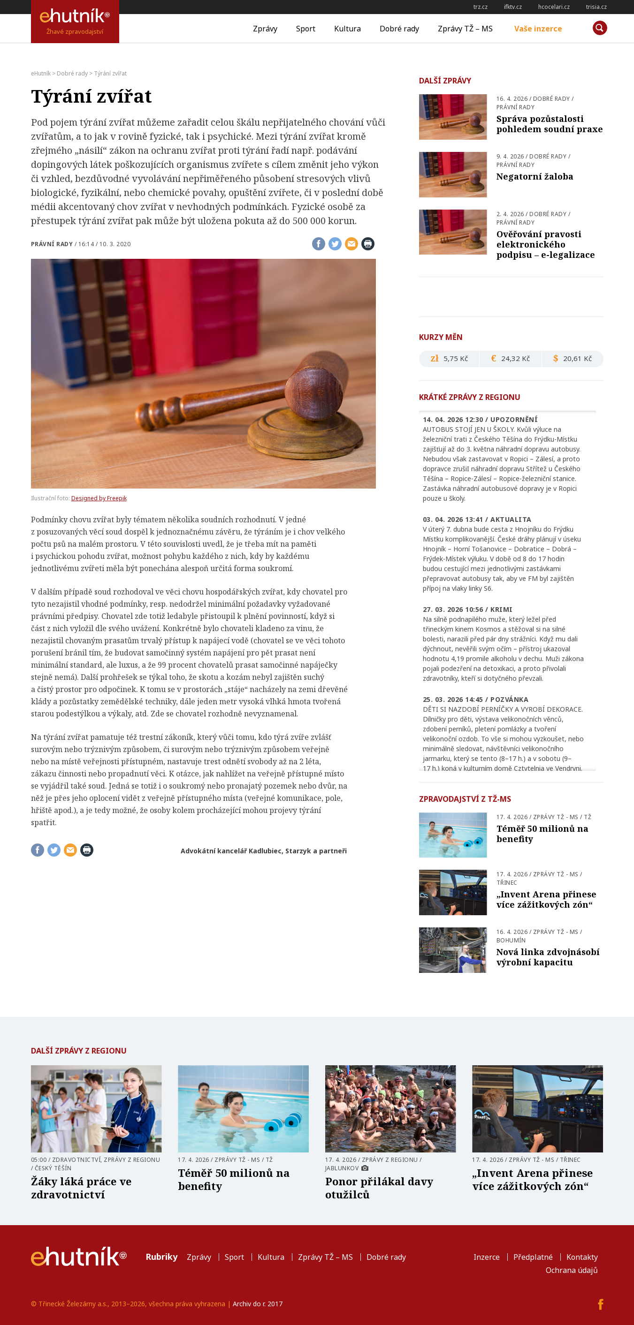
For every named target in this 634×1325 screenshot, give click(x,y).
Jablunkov (342, 1168)
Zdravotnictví (76, 1160)
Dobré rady (399, 28)
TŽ (587, 817)
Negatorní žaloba (535, 176)
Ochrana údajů (572, 1270)
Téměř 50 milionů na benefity (542, 833)
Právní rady (52, 244)
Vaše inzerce (538, 28)
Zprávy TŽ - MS (556, 817)
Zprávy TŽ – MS (465, 28)
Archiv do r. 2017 (258, 1303)
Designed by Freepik (99, 498)
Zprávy (265, 28)
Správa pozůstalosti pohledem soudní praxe (550, 124)
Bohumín (511, 940)
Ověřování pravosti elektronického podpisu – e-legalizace (546, 244)
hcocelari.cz (554, 7)
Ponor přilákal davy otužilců (379, 1187)
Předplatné (533, 1257)
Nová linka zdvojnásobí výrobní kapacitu (548, 957)
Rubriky (161, 1256)
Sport (305, 28)
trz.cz (481, 7)
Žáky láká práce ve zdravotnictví (81, 1187)
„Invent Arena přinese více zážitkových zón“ (546, 899)
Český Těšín (53, 1168)
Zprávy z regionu (132, 1160)
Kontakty (582, 1257)
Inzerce (487, 1257)
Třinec (507, 883)
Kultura (347, 28)
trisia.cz (596, 7)
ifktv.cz (513, 7)
